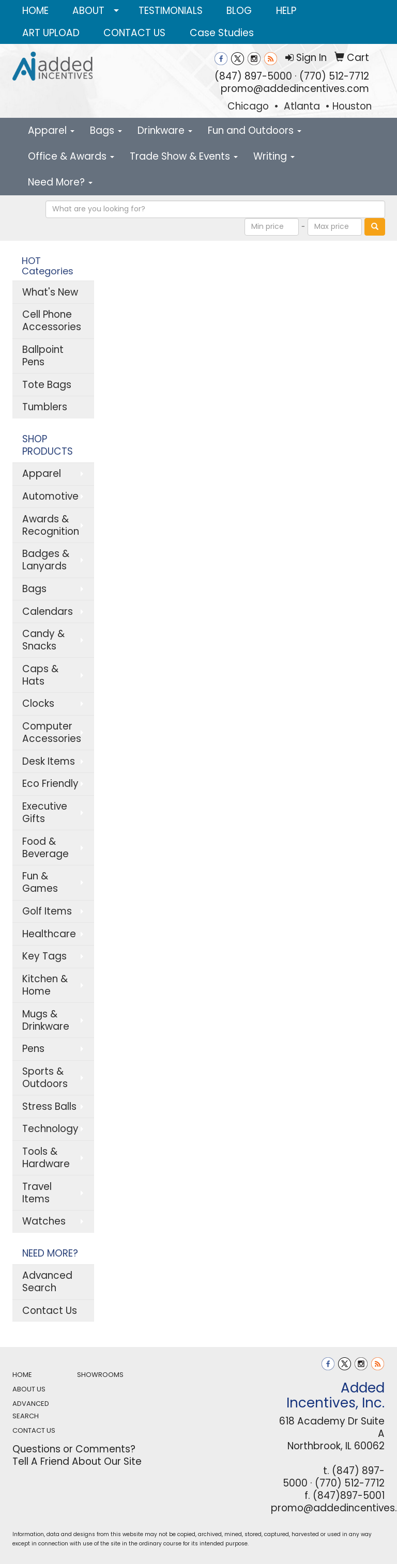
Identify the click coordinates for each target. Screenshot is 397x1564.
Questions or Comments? (73, 1449)
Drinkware (165, 130)
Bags (106, 130)
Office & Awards (71, 156)
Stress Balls (49, 1106)
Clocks (38, 703)
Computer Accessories (51, 732)
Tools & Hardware (46, 1157)
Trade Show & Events (184, 156)
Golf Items (47, 911)
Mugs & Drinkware (45, 1020)
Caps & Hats (40, 675)
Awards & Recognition (50, 525)
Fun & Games (40, 882)
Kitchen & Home (45, 985)
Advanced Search (47, 1281)
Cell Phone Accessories (51, 320)
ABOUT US (28, 1389)
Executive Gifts (44, 812)
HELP (286, 11)
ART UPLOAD (51, 33)
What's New (50, 292)
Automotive (50, 496)
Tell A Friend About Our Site (77, 1461)
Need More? (60, 182)
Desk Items (48, 761)
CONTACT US (134, 33)
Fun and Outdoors (254, 130)
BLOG (239, 11)
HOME (35, 11)
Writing (274, 156)
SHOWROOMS (100, 1375)
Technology (50, 1129)
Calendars (47, 611)
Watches (44, 1221)
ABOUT (88, 11)
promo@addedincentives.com (295, 89)
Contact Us (49, 1311)
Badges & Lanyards (45, 560)
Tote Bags (46, 385)
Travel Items (37, 1193)
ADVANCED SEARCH (30, 1410)
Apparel (51, 130)
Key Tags (44, 956)
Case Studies (222, 33)
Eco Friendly (50, 784)
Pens (33, 1049)
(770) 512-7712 (334, 76)
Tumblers (44, 407)
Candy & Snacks (43, 640)
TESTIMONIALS (171, 11)
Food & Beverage (45, 847)
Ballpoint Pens (43, 356)
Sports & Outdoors (45, 1077)
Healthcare (49, 934)
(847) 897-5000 (253, 76)
